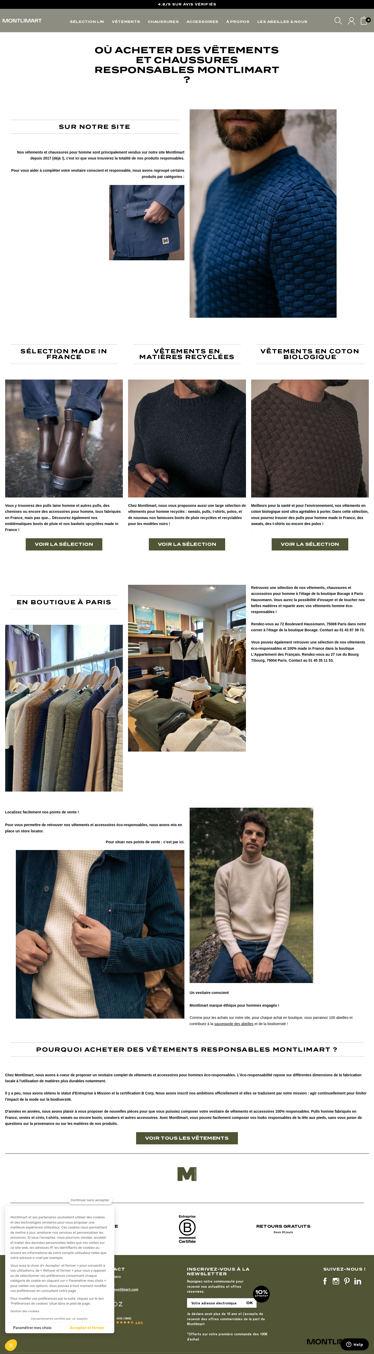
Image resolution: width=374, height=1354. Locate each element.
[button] (11, 1345)
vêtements (34, 152)
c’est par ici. (173, 842)
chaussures (58, 152)
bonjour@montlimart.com (118, 1289)
